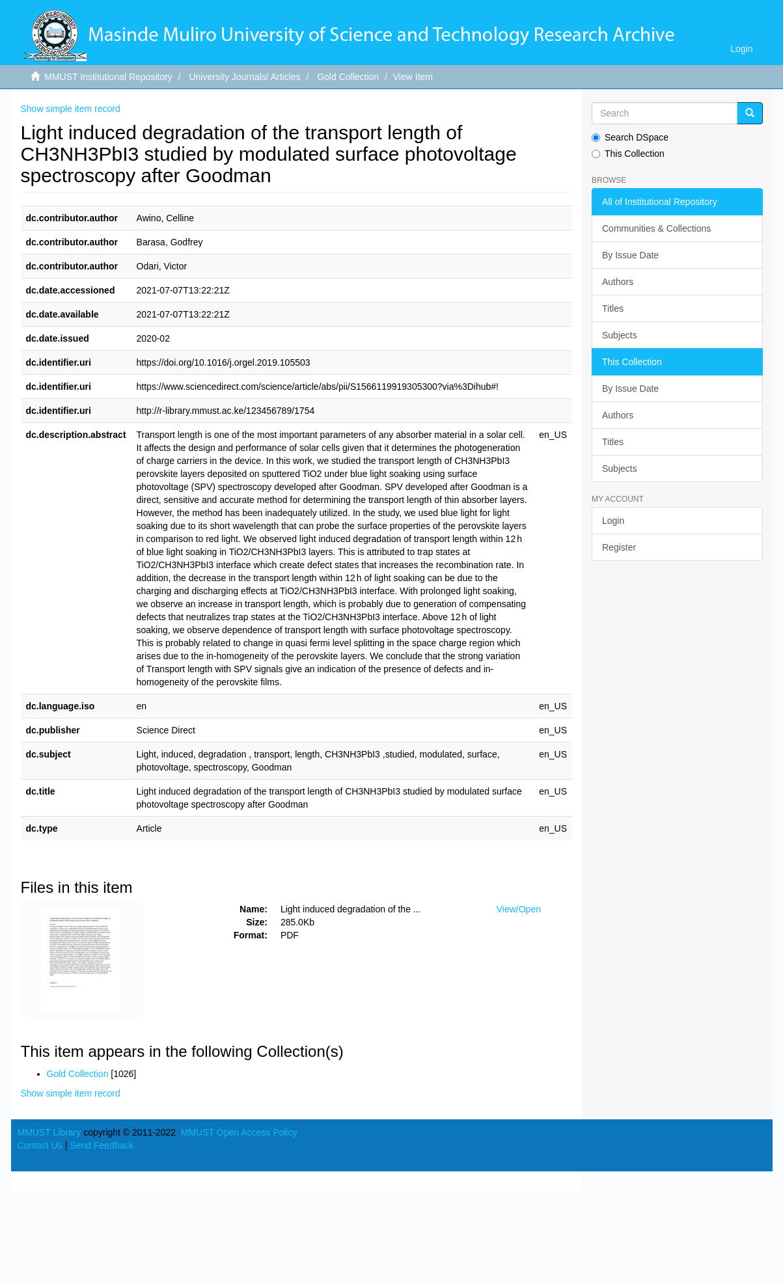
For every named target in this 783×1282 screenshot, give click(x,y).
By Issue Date (630, 255)
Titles (613, 308)
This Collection (628, 153)
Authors (617, 282)
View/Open (519, 909)
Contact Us (40, 1145)
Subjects (619, 335)
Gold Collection (348, 77)
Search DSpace (630, 137)
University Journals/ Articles (244, 77)
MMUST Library (49, 1132)
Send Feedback (101, 1145)
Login (613, 520)
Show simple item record (70, 108)
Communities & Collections (656, 228)
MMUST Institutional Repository (108, 77)
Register (619, 547)
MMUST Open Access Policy (239, 1132)
